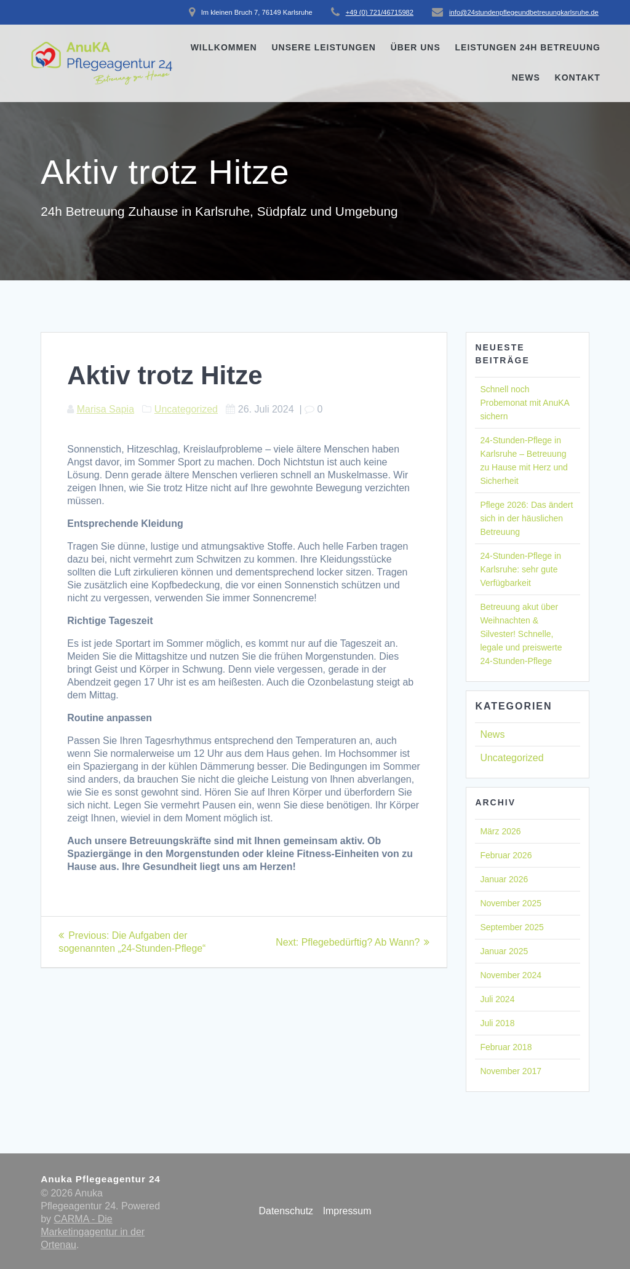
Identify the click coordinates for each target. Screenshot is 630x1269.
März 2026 (500, 831)
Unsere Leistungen (323, 47)
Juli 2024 (497, 999)
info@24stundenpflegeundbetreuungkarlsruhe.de (524, 12)
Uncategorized (186, 409)
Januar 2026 (504, 879)
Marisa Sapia (105, 409)
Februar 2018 (506, 1047)
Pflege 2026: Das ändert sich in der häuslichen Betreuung (526, 518)
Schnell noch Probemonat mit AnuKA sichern (524, 402)
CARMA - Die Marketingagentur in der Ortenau (93, 1232)
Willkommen (224, 47)
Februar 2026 (506, 855)
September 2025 (512, 927)
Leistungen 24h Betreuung (527, 47)
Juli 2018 (497, 1023)
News (526, 77)
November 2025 (510, 903)
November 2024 (510, 975)
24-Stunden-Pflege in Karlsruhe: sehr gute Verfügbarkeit (520, 569)
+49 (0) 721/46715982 (379, 12)
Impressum (347, 1211)
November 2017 (510, 1071)
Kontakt (577, 77)
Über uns (416, 47)
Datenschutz (285, 1211)
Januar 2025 (504, 951)
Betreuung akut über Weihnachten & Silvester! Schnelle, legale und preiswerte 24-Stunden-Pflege (521, 634)
